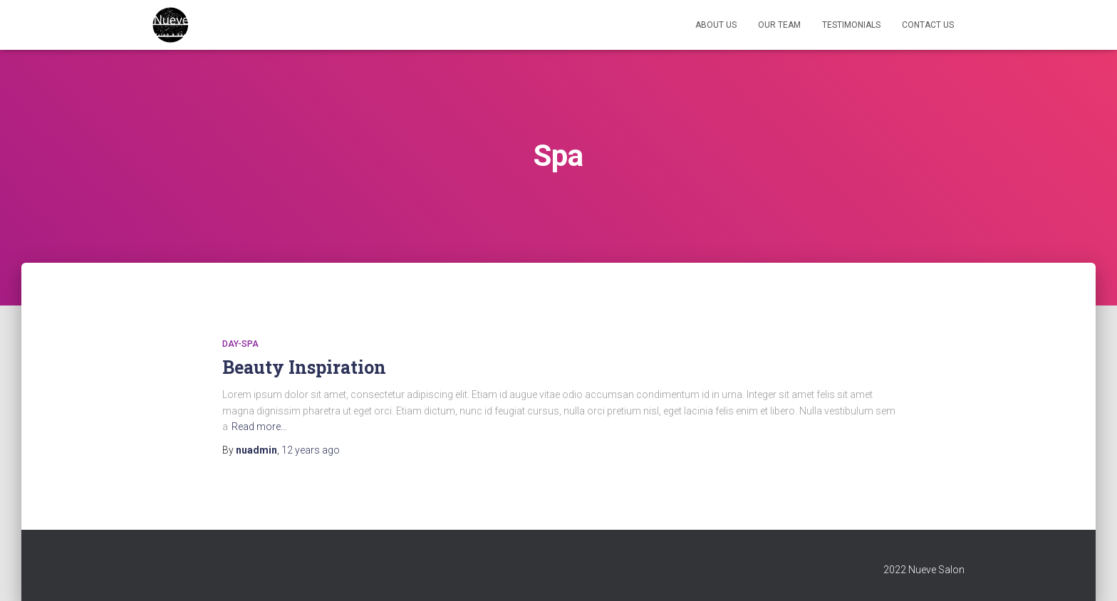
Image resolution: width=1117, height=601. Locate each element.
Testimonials (851, 25)
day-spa (240, 344)
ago (310, 450)
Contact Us (928, 25)
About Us (716, 25)
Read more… (259, 426)
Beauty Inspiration (304, 367)
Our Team (779, 25)
